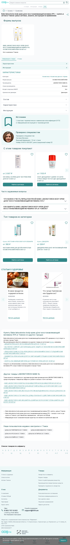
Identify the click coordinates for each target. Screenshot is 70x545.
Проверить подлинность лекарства (49, 486)
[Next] (67, 170)
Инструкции (33, 6)
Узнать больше (7, 542)
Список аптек (5, 477)
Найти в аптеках (18, 184)
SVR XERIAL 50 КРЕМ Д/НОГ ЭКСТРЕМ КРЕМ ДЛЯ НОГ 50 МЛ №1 (17, 178)
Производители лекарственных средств (50, 483)
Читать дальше (14, 318)
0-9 (66, 453)
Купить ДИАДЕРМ (43, 241)
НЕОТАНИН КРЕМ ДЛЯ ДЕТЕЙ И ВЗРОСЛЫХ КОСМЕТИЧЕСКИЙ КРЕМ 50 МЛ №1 (17, 248)
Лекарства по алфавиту (45, 474)
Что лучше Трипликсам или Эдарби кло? (52, 292)
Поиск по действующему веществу (49, 480)
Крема (65, 76)
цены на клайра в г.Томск (14, 437)
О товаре (26, 6)
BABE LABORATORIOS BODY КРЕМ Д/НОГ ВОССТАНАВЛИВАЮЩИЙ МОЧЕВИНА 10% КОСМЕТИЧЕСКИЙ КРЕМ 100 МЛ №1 (16, 47)
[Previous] (3, 299)
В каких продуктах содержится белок (16, 292)
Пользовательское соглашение (48, 493)
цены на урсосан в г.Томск (15, 433)
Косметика (45, 76)
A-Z (56, 453)
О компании (5, 493)
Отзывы (40, 6)
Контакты (4, 499)
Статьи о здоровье (7, 474)
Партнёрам (4, 502)
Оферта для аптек (43, 504)
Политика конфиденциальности (48, 496)
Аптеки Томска (6, 480)
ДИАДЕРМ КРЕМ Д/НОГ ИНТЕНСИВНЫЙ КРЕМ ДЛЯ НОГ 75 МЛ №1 (52, 248)
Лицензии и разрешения (45, 502)
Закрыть (63, 540)
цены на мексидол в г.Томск (41, 430)
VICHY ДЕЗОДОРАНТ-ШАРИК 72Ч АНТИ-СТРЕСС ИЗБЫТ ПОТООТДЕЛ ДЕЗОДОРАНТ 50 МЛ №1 (51, 179)
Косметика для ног (56, 76)
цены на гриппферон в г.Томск (16, 430)
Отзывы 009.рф (6, 496)
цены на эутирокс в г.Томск (38, 433)
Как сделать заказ (44, 499)
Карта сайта (5, 504)
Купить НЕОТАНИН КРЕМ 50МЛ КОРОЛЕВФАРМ (18, 241)
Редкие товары (43, 477)
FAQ (45, 6)
